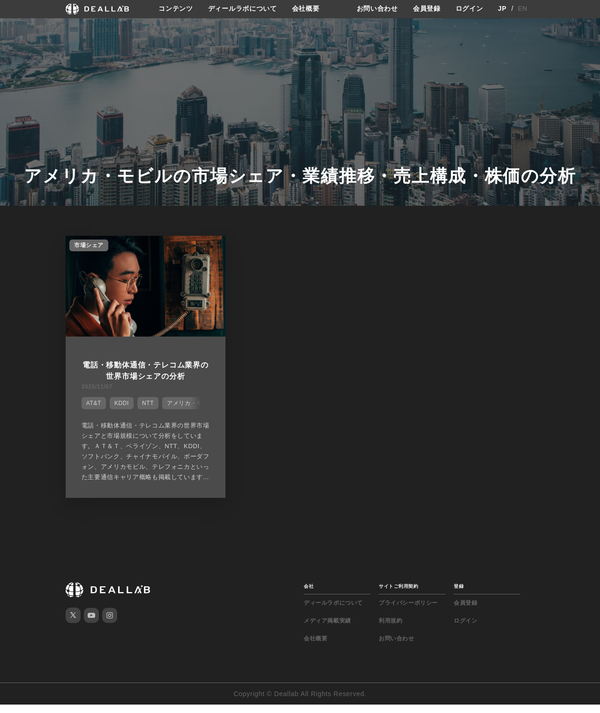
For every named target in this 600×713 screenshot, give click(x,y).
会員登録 (427, 9)
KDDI (120, 402)
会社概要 (306, 9)
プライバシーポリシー (408, 611)
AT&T (92, 402)
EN (523, 9)
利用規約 (390, 629)
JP (502, 9)
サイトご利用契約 (398, 594)
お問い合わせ (377, 9)
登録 (459, 594)
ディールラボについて (242, 9)
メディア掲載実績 (327, 629)
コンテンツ (175, 9)
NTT (147, 402)
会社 (309, 594)
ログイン (469, 9)
